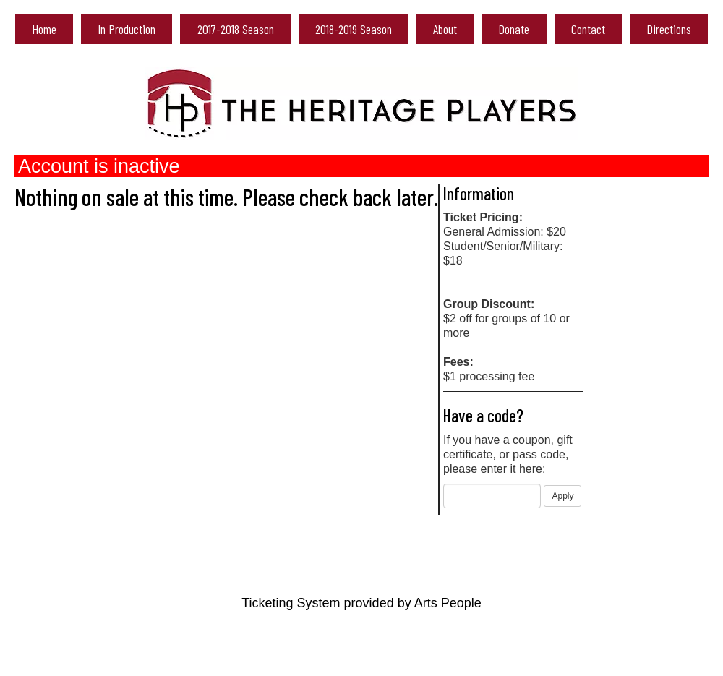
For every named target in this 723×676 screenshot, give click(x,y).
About (445, 29)
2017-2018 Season (235, 29)
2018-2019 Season (353, 29)
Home (44, 29)
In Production (126, 29)
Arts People (448, 603)
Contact (588, 29)
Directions (668, 29)
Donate (513, 29)
